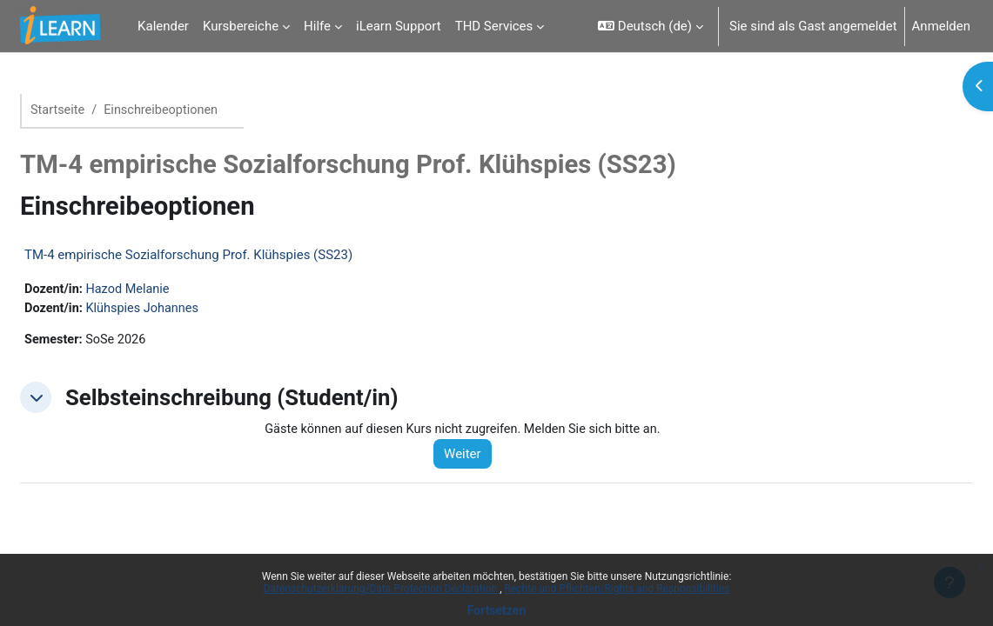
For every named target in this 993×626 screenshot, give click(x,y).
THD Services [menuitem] (494, 26)
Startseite (100, 110)
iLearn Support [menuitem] (398, 26)
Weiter (490, 457)
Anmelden (941, 26)
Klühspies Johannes (188, 309)
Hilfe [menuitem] (317, 26)
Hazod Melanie (173, 290)
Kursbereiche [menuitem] (240, 26)
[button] (651, 26)
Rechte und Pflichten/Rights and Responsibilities (617, 589)
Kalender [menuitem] (163, 26)
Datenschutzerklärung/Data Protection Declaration (382, 589)
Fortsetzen (497, 610)
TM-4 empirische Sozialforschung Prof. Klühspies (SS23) (230, 255)
